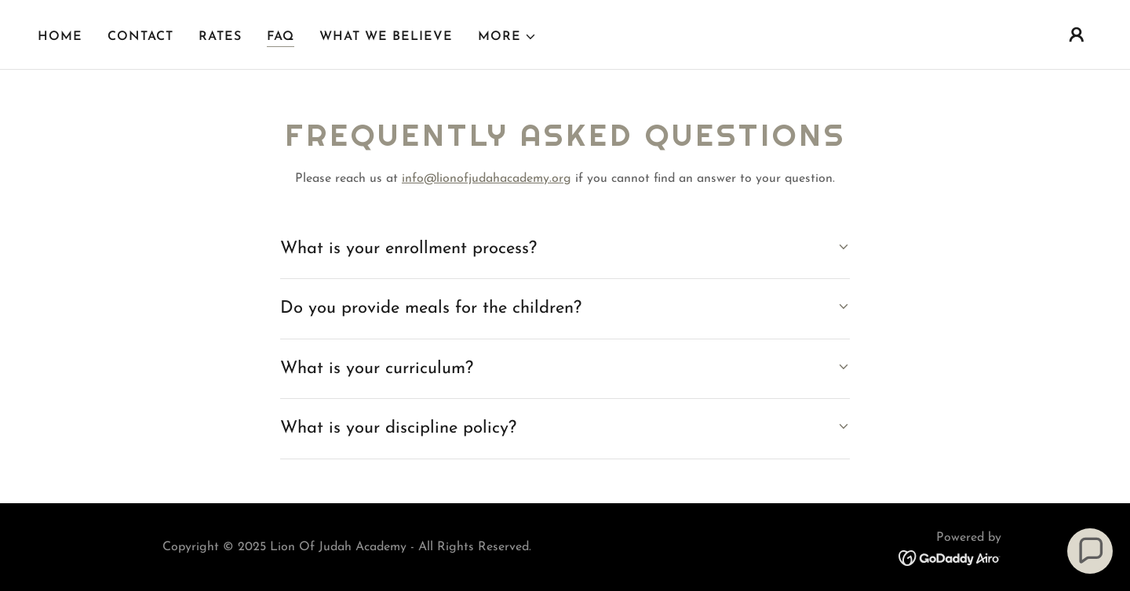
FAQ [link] (280, 37)
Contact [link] (140, 37)
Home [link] (60, 37)
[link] (950, 557)
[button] (507, 36)
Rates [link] (220, 37)
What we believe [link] (386, 37)
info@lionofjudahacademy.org (486, 178)
